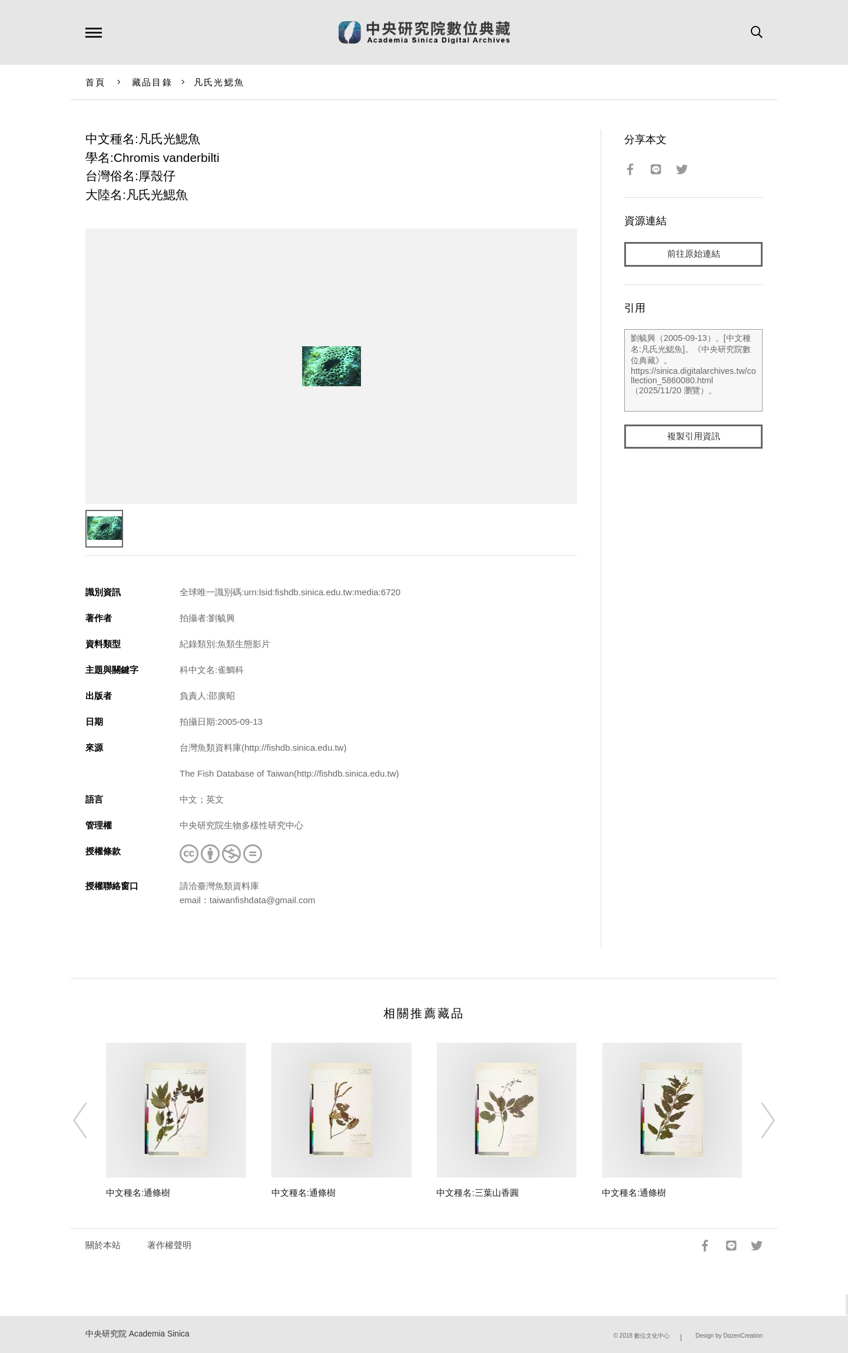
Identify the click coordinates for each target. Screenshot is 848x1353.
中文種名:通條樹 (138, 1193)
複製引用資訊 (693, 437)
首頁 (95, 82)
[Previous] (90, 1120)
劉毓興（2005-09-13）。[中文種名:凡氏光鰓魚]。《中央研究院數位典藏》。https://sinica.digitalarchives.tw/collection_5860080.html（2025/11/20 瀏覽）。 (693, 370)
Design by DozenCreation (729, 1335)
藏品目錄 (152, 82)
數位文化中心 (652, 1335)
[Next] (757, 1120)
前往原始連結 (693, 254)
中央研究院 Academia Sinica (137, 1333)
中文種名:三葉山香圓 (477, 1193)
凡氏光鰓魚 (219, 82)
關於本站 (103, 1245)
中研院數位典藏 (424, 32)
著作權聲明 (169, 1245)
